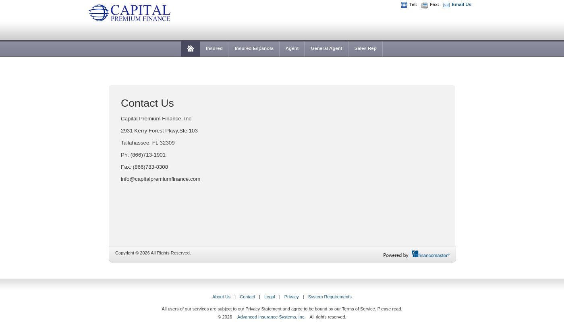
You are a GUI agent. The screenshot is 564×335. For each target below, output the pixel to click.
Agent (292, 48)
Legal (269, 296)
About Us (221, 296)
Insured (214, 48)
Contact (247, 296)
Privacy (291, 296)
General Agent (326, 48)
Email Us (461, 4)
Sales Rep (366, 48)
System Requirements (330, 296)
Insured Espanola (254, 48)
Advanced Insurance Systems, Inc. (271, 316)
